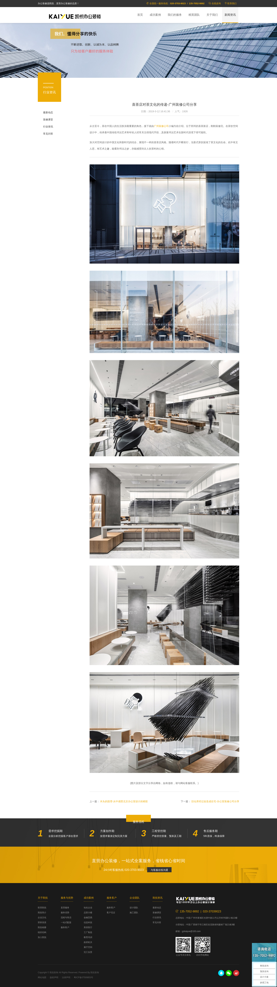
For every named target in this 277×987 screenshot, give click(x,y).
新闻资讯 (230, 14)
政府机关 (88, 942)
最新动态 (48, 112)
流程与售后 (66, 917)
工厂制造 (88, 932)
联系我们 (232, 3)
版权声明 (54, 977)
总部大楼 (88, 912)
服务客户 (65, 927)
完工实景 (88, 952)
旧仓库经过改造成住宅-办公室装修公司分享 (215, 801)
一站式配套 (66, 922)
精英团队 (194, 14)
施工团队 (134, 912)
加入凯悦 (42, 937)
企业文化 (42, 917)
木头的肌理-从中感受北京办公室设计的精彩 (124, 801)
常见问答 (48, 133)
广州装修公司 (161, 126)
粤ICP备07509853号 (83, 977)
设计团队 (134, 907)
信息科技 (88, 922)
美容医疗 (88, 927)
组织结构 (42, 932)
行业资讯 (48, 126)
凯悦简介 (42, 912)
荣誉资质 (42, 922)
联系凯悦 (42, 907)
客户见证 (111, 912)
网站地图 (42, 977)
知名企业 (88, 907)
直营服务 (65, 907)
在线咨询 (216, 3)
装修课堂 (48, 119)
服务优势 (65, 912)
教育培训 (88, 937)
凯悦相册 (42, 927)
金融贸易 (88, 917)
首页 (140, 14)
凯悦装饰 (75, 16)
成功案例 (155, 14)
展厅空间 (88, 947)
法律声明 (66, 977)
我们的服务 (175, 14)
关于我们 (212, 14)
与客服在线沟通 (159, 870)
